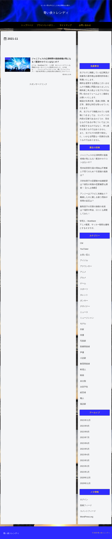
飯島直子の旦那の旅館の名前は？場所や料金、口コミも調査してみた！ (94, 210)
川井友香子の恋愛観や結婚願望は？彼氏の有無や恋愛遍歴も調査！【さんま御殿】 (94, 184)
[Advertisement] (38, 47)
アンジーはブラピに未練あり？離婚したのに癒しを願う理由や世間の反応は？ (94, 197)
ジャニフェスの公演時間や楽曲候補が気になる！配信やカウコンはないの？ (94, 158)
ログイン (84, 499)
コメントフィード (88, 511)
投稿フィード (86, 505)
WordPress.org (86, 517)
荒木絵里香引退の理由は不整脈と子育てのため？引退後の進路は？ (94, 171)
